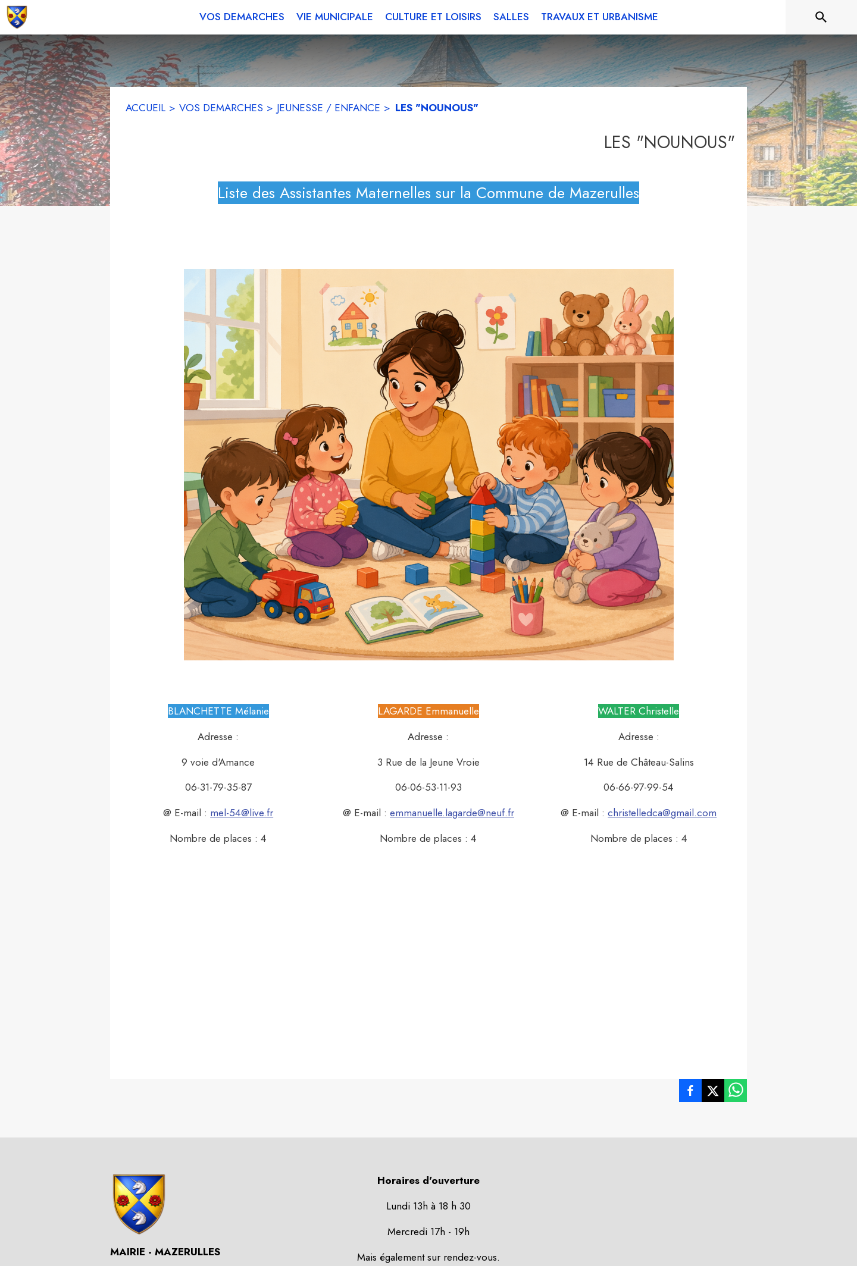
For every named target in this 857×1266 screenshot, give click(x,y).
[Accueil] (17, 17)
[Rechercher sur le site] (821, 17)
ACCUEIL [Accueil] (145, 108)
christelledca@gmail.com (662, 813)
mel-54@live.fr (241, 813)
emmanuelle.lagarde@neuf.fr (452, 813)
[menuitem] (241, 15)
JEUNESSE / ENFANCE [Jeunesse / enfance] (328, 108)
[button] (429, 465)
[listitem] (690, 1093)
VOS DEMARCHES (221, 108)
